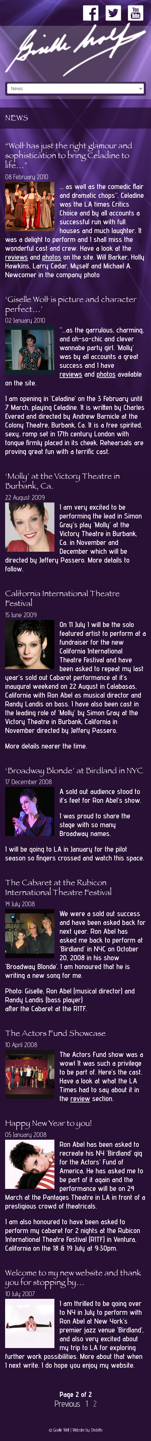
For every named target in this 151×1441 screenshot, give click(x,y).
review (80, 1098)
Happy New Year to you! (48, 1124)
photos (51, 256)
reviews (16, 256)
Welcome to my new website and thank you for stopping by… (73, 1279)
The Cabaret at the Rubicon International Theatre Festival (58, 888)
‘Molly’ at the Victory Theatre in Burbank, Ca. (62, 482)
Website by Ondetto (87, 1430)
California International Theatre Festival (62, 599)
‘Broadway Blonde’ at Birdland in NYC (74, 771)
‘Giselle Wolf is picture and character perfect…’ (70, 305)
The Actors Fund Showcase (55, 1034)
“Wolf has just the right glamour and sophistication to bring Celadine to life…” (68, 156)
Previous (67, 1404)
